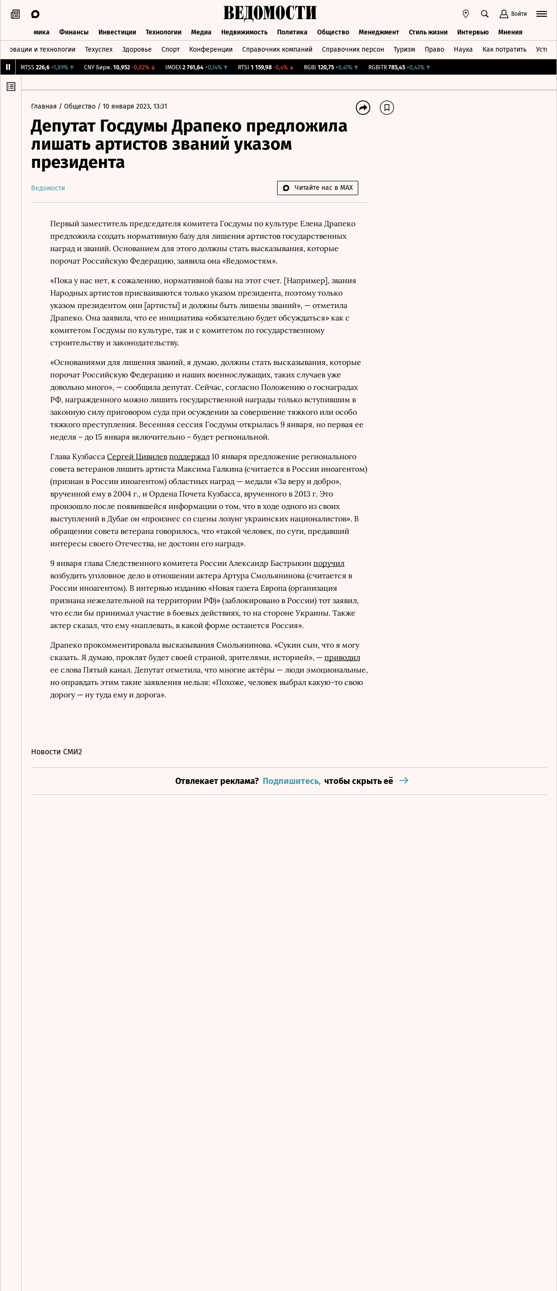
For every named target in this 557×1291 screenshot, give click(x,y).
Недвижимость (244, 32)
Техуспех (99, 49)
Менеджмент (379, 32)
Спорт (170, 49)
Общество (333, 32)
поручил (328, 563)
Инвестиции (117, 32)
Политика (292, 32)
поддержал (189, 456)
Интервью (473, 32)
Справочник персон (353, 49)
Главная (45, 106)
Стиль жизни (428, 32)
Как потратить (504, 49)
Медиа (201, 32)
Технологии (164, 32)
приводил (342, 657)
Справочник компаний (277, 49)
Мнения (510, 32)
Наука (463, 49)
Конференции (211, 49)
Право (434, 49)
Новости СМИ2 (56, 751)
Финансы (74, 32)
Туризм (404, 49)
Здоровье (137, 49)
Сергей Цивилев (137, 456)
